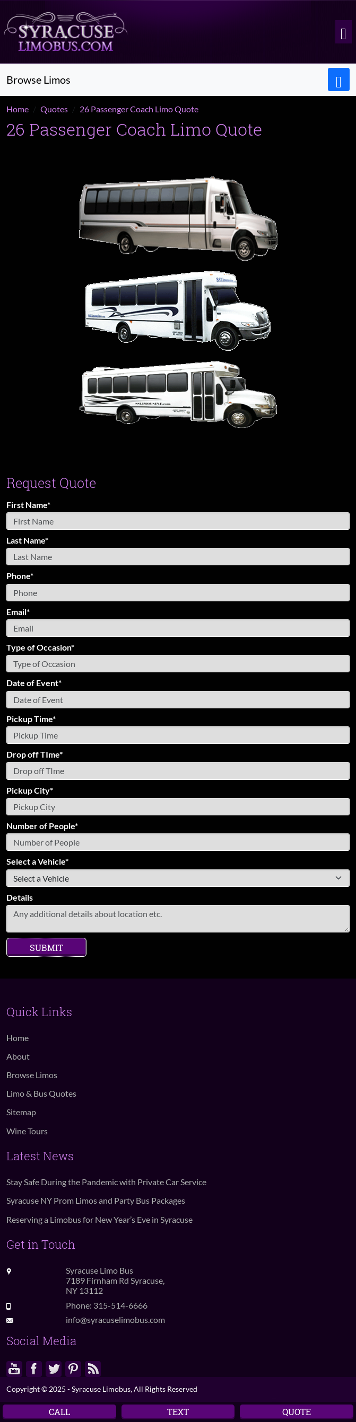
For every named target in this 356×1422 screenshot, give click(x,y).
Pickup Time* (31, 719)
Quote (296, 1411)
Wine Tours (27, 1131)
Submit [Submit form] (46, 947)
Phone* (19, 576)
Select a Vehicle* (37, 861)
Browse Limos (31, 1075)
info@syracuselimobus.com (115, 1319)
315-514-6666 (120, 1305)
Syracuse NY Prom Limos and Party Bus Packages (95, 1200)
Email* (18, 612)
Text (178, 1411)
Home (17, 1038)
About (18, 1056)
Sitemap (21, 1112)
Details (19, 897)
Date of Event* (34, 683)
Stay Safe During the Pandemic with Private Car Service (106, 1182)
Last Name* (27, 540)
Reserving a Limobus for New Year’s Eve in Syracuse (99, 1219)
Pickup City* (29, 790)
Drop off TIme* (34, 754)
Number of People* (42, 826)
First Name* (28, 505)
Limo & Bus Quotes (41, 1093)
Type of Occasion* (40, 647)
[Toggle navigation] (343, 32)
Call (59, 1411)
